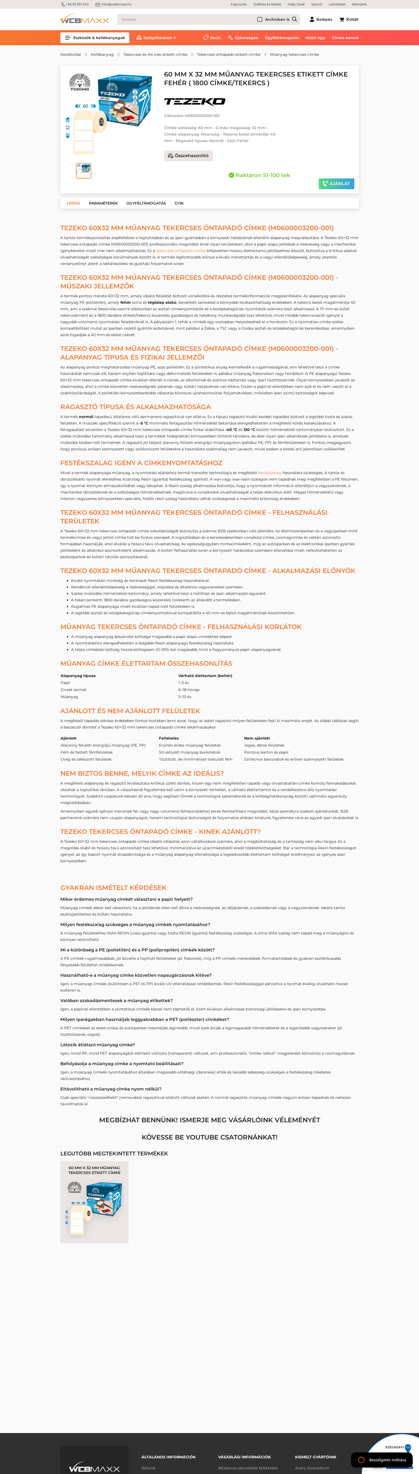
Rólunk (148, 1468)
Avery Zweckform (312, 1468)
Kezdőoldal (70, 54)
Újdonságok (246, 37)
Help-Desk (296, 4)
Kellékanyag (102, 54)
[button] (73, 203)
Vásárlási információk (244, 1457)
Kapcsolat (239, 4)
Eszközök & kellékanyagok (95, 37)
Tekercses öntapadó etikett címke (228, 54)
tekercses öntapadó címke (181, 250)
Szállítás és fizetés (267, 4)
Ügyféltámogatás (282, 37)
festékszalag (269, 472)
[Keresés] (208, 19)
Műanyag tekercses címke (294, 54)
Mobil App (315, 37)
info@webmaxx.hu (113, 4)
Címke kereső (345, 37)
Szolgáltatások (157, 37)
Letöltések (337, 4)
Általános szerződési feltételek (248, 1468)
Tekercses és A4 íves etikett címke (155, 54)
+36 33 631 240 (74, 4)
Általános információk (168, 1457)
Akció (215, 37)
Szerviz (316, 4)
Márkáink (359, 4)
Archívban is (277, 19)
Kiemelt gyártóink (315, 1457)
